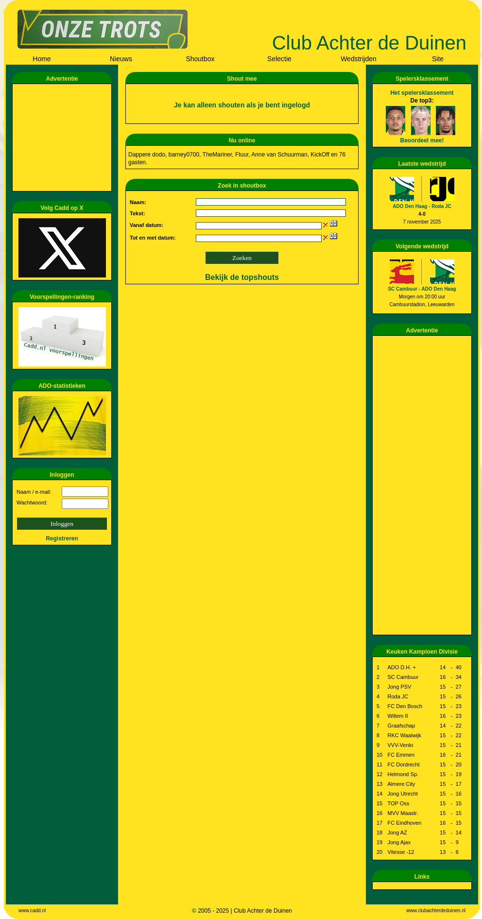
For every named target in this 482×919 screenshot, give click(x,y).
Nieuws (121, 59)
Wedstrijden (359, 59)
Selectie (279, 59)
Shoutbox (200, 59)
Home (42, 59)
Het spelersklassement (421, 92)
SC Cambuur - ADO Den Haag (422, 289)
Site (438, 59)
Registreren (62, 538)
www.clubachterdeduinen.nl (435, 910)
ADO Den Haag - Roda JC (422, 206)
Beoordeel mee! (422, 140)
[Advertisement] (63, 137)
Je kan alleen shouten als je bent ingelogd (242, 105)
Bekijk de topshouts (242, 277)
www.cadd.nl (32, 910)
